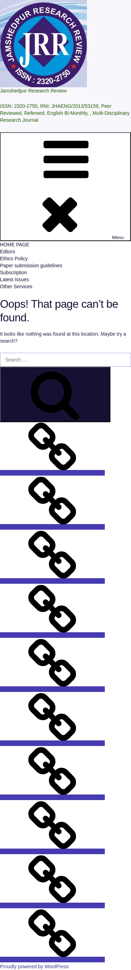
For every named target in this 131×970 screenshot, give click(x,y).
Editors (7, 251)
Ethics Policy (14, 258)
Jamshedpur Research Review (33, 91)
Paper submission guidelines (31, 265)
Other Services (16, 286)
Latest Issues (14, 279)
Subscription (13, 272)
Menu (65, 186)
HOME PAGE (14, 244)
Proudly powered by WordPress (34, 966)
